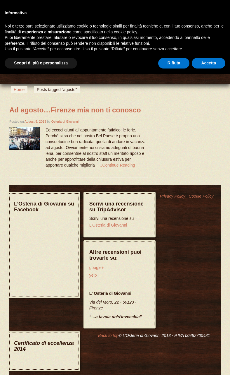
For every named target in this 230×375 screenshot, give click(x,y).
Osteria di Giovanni (65, 121)
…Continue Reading (116, 165)
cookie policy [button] (125, 32)
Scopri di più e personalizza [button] (41, 63)
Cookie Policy (201, 196)
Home (19, 89)
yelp (93, 275)
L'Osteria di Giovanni (108, 225)
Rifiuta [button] (174, 63)
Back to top (108, 335)
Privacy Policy (172, 196)
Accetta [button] (208, 63)
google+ (96, 267)
